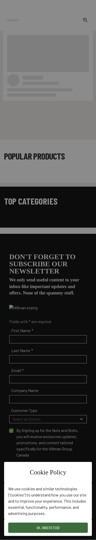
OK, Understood (48, 527)
